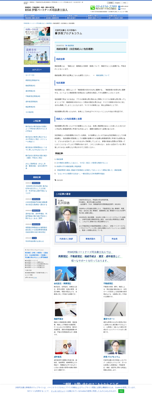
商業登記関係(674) (32, 80)
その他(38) (29, 112)
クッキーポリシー (58, 391)
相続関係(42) (30, 86)
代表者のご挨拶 (66, 239)
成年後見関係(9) (32, 102)
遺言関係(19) (30, 91)
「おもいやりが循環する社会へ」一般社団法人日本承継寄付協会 (80, 174)
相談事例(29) (30, 107)
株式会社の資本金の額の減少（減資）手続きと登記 (36, 157)
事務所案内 (90, 239)
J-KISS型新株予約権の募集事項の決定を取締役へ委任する (36, 203)
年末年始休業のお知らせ (35, 241)
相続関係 (71, 45)
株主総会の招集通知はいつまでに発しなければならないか (36, 148)
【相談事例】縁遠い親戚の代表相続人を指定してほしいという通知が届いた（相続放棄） (89, 170)
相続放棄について (102, 75)
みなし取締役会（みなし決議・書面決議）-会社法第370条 (36, 166)
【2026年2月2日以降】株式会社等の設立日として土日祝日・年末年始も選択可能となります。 (37, 189)
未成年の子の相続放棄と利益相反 (68, 166)
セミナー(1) (30, 75)
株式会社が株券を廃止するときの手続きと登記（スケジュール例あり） (36, 139)
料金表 (114, 239)
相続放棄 (59, 159)
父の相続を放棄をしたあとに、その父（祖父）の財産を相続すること (82, 163)
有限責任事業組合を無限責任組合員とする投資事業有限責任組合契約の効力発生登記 (36, 229)
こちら (35, 277)
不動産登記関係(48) (33, 96)
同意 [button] (121, 391)
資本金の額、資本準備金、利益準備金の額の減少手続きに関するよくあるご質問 (36, 216)
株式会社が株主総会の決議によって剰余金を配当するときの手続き (36, 128)
